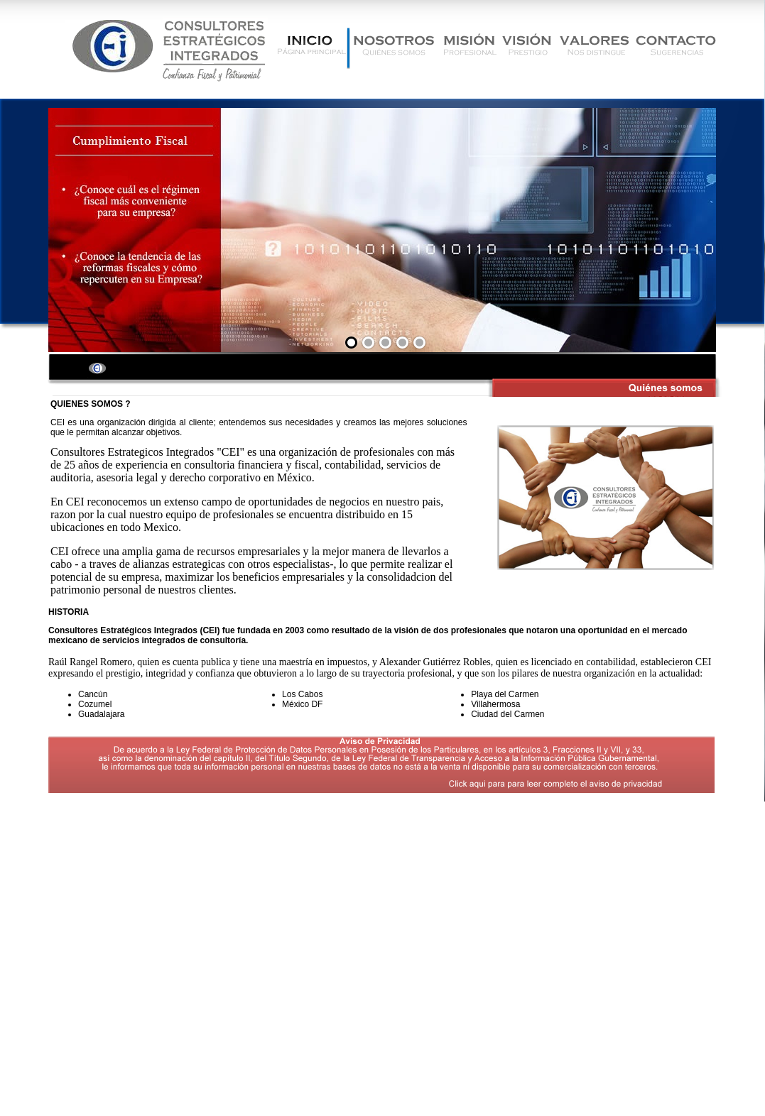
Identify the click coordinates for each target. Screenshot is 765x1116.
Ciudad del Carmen (507, 714)
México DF (302, 704)
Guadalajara (101, 714)
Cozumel (95, 704)
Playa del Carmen (504, 694)
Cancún (92, 694)
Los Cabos (302, 694)
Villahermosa (495, 704)
